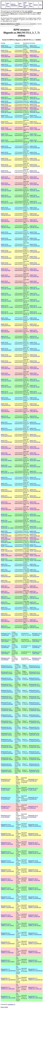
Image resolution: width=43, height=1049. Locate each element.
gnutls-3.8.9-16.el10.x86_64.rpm (35, 514)
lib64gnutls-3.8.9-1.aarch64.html (5, 646)
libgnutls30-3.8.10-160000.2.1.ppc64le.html (7, 870)
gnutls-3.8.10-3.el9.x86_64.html (5, 226)
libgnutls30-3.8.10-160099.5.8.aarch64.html (7, 825)
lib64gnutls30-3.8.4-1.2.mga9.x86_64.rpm (34, 709)
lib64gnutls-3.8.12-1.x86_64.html (6, 640)
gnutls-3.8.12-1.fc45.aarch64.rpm (35, 46)
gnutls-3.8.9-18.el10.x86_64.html (6, 459)
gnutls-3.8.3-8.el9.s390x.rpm (34, 620)
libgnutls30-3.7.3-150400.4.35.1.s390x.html (8, 988)
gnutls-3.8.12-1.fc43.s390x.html (5, 74)
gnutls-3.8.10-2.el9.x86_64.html (5, 337)
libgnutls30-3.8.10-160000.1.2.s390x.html (7, 915)
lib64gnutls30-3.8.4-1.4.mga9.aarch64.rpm (35, 678)
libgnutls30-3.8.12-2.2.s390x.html (6, 807)
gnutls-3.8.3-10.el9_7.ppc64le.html (7, 550)
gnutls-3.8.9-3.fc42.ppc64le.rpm (35, 535)
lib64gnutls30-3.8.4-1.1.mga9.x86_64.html (7, 721)
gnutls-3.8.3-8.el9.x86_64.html (5, 626)
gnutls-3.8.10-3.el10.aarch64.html (6, 146)
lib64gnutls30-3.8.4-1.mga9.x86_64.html (6, 734)
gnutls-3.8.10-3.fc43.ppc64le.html (6, 105)
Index (3, 4)
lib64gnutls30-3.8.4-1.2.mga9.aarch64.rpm (35, 703)
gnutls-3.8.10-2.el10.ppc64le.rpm (35, 251)
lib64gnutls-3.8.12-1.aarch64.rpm (37, 634)
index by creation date (26, 5)
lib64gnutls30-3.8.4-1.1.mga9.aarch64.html (7, 715)
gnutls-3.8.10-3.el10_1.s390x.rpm (35, 128)
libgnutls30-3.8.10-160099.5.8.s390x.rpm (34, 843)
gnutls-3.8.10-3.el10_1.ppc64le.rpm (35, 122)
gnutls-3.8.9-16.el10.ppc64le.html (6, 490)
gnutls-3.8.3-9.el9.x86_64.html (5, 597)
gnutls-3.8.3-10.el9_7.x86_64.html (6, 559)
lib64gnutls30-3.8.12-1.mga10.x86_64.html (6, 672)
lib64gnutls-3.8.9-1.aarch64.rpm (36, 646)
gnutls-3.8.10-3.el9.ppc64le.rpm (34, 214)
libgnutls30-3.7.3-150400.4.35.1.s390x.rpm (35, 988)
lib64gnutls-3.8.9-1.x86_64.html (5, 652)
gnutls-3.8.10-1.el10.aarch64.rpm (35, 343)
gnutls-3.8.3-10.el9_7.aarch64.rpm (35, 545)
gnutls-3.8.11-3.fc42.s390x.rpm (34, 93)
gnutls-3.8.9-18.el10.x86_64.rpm (35, 459)
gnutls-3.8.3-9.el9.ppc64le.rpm (34, 575)
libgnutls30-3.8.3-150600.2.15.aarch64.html (8, 933)
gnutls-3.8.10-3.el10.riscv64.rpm (34, 171)
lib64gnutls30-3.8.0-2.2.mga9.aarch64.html (7, 740)
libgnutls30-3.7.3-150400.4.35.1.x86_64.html (8, 997)
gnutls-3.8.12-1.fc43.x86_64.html (6, 79)
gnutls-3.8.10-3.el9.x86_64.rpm (34, 226)
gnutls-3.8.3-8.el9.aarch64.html (6, 608)
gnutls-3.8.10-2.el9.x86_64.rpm (34, 337)
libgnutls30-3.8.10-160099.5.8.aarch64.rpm (34, 825)
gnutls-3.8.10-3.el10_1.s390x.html (6, 128)
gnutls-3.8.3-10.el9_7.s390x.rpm (35, 554)
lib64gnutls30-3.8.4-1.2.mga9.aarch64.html (7, 703)
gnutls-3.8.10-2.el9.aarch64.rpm (34, 318)
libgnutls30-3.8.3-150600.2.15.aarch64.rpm (35, 933)
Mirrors (36, 4)
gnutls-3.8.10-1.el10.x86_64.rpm (35, 380)
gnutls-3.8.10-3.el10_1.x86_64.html (6, 134)
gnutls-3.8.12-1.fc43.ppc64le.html (6, 69)
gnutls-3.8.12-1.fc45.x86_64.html (6, 60)
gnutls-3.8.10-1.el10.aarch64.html (6, 343)
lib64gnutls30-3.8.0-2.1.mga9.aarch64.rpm (35, 752)
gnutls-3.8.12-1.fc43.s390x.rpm (34, 74)
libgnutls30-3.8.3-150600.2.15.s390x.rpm (34, 951)
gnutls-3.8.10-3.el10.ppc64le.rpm (35, 159)
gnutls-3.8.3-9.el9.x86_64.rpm (34, 597)
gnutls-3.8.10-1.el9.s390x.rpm (34, 410)
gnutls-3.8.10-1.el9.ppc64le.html (6, 404)
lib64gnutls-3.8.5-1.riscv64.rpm (36, 658)
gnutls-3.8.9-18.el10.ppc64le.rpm (35, 435)
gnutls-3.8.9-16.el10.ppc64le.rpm (35, 490)
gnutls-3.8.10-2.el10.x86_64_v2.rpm (35, 306)
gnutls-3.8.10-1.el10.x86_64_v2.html (7, 392)
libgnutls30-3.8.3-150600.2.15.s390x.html (7, 951)
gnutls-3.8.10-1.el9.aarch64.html (6, 398)
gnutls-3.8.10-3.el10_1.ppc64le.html (7, 122)
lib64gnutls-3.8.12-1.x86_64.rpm (37, 640)
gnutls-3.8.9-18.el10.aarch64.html (6, 422)
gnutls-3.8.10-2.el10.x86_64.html (6, 288)
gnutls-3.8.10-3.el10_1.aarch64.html (7, 116)
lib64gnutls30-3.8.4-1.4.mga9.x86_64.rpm (34, 685)
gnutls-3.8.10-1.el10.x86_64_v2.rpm (35, 392)
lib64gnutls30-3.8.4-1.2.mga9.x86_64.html (7, 709)
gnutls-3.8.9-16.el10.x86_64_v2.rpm (36, 527)
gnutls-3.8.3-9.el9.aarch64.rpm (34, 564)
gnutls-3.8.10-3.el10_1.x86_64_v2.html (7, 140)
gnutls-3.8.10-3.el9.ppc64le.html (6, 214)
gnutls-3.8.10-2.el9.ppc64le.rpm (34, 324)
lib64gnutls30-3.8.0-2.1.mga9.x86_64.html (7, 758)
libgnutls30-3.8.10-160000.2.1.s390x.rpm (34, 879)
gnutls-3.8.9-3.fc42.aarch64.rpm (35, 531)
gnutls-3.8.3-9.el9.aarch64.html (6, 564)
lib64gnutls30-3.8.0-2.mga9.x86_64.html (6, 770)
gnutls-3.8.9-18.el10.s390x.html (6, 447)
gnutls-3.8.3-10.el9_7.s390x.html (6, 554)
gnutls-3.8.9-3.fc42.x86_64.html (6, 541)
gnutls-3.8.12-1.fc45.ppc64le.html (6, 51)
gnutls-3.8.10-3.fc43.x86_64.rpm (35, 111)
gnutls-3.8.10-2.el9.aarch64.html (6, 318)
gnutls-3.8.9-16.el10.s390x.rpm (34, 502)
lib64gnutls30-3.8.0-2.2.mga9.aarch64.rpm (35, 740)
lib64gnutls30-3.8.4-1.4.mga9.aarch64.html (7, 678)
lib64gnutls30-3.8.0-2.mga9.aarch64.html (6, 764)
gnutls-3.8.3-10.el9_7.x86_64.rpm (35, 559)
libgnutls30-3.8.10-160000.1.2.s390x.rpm (34, 915)
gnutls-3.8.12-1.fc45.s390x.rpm (34, 55)
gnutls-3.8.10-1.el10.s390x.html (5, 367)
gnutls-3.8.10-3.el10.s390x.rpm (34, 177)
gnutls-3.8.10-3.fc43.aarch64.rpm (35, 101)
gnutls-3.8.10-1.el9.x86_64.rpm (34, 416)
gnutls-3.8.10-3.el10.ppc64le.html (6, 159)
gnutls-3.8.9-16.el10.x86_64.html (6, 514)
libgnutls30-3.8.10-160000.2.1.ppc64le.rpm (34, 870)
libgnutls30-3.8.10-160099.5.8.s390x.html (7, 843)
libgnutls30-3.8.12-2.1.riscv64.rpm (33, 816)
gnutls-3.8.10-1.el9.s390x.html (5, 410)
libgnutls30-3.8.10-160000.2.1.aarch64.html (7, 861)
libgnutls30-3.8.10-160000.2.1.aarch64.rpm (34, 861)
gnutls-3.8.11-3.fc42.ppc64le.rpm (35, 88)
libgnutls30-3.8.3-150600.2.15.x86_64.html (7, 960)
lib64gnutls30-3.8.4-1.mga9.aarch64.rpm (34, 728)
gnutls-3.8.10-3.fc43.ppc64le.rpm (35, 105)
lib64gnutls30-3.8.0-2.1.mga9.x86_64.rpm (34, 758)
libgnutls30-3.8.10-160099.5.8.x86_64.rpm (34, 852)
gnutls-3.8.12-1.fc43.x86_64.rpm (35, 79)
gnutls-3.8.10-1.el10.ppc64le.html (6, 355)
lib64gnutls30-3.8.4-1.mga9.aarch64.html (6, 728)
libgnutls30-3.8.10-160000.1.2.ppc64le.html (7, 906)
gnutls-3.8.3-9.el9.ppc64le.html (6, 575)
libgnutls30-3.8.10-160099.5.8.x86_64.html (7, 852)
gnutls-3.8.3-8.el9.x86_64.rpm (34, 626)
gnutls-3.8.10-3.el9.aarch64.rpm (34, 208)
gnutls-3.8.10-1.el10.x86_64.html (6, 380)
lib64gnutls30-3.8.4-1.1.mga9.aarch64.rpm (35, 715)
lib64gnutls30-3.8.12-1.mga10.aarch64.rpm (34, 666)
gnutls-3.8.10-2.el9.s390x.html (5, 330)
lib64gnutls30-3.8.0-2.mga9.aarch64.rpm (34, 764)
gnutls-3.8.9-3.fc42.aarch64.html (6, 531)
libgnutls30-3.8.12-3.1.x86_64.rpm (33, 789)
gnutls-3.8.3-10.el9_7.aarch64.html (7, 545)
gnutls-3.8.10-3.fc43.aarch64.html (6, 101)
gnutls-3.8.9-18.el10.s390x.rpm (34, 447)
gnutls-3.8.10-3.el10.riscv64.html (6, 171)
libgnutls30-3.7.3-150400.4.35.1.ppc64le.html (8, 978)
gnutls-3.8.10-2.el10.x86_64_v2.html (7, 306)
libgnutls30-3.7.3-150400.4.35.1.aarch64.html (8, 969)
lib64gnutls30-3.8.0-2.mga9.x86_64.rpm (34, 770)
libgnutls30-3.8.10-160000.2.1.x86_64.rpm (34, 888)
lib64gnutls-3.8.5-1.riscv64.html (5, 658)
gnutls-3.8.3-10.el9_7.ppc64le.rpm (35, 550)
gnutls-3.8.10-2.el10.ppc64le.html (6, 251)
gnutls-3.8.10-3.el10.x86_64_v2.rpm (35, 202)
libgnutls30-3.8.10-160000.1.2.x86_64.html (7, 924)
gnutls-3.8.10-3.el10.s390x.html (5, 177)
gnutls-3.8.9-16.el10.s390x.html (6, 502)
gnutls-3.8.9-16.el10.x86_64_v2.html (7, 527)
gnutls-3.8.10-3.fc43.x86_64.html (6, 111)
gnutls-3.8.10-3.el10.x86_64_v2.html (7, 202)
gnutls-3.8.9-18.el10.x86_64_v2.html (7, 472)
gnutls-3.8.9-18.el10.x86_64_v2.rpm (36, 472)
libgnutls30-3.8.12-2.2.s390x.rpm (33, 807)
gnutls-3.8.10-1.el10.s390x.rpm (34, 367)
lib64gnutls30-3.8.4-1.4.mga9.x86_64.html (7, 685)
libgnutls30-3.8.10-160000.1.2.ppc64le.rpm (34, 906)
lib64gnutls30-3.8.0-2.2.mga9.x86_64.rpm (34, 746)
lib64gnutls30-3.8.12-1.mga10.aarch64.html (7, 666)
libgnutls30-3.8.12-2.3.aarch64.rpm (33, 798)
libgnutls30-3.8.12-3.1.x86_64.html (6, 789)
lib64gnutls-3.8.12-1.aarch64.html (6, 634)
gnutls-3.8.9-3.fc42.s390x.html (5, 538)
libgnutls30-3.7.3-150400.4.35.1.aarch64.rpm (35, 969)
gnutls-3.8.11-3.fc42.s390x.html (5, 93)
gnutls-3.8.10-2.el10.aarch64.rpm (35, 232)
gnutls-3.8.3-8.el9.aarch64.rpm (34, 608)
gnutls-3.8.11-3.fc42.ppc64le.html (6, 88)
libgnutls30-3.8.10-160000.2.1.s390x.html (7, 879)
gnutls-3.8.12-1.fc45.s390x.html (5, 55)
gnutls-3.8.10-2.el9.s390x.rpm (34, 330)
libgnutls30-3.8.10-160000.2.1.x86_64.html (7, 888)
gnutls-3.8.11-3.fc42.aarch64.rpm (35, 83)
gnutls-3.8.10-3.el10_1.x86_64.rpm (35, 134)
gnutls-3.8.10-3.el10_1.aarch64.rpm (35, 116)
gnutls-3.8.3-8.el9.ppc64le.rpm (34, 614)
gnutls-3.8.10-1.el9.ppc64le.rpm (34, 404)
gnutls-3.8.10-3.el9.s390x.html (5, 220)
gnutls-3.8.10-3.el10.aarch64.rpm (35, 146)
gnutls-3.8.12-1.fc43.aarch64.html (6, 65)
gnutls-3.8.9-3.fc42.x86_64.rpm (35, 541)
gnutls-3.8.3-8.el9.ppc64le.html (6, 614)
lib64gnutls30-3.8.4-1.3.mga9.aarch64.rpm (35, 691)
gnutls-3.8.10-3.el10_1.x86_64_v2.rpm (36, 140)
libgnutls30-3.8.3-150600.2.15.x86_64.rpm (34, 960)
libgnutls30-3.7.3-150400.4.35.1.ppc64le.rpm (35, 978)
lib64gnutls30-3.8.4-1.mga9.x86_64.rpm (34, 734)
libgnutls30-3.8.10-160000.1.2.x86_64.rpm (34, 924)
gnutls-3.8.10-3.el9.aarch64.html (6, 208)
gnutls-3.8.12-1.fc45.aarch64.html (6, 46)
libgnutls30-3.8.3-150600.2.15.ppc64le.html (8, 942)
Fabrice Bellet (4, 1007)
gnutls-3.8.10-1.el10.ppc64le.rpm (35, 355)
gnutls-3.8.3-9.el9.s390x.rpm (34, 586)
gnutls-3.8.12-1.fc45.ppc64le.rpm (35, 51)
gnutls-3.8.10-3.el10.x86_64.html (6, 189)
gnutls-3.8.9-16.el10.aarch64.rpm (35, 478)
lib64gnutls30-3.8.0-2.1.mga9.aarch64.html (7, 752)
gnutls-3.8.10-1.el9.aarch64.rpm (34, 398)
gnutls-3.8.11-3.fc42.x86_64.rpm (35, 97)
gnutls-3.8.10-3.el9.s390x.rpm (34, 220)
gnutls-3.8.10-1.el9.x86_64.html (5, 416)
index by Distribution (14, 4)
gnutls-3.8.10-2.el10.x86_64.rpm (35, 288)
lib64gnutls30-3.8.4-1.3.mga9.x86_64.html (7, 697)
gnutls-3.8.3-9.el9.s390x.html (5, 586)
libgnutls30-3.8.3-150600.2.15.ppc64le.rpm (35, 942)
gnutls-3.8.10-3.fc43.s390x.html (5, 108)
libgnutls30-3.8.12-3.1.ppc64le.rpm (33, 780)
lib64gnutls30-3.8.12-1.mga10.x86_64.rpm (34, 672)
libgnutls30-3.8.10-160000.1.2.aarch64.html (7, 897)
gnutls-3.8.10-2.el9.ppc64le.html (6, 324)
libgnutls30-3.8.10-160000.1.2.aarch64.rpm (34, 897)
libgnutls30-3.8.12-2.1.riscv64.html (6, 816)
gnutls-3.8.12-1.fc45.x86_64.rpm (35, 60)
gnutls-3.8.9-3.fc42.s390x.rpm (34, 538)
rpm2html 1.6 (11, 1004)
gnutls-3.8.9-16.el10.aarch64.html (6, 478)
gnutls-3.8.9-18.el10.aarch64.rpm (35, 422)
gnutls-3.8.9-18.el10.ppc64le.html (6, 435)
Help (40, 4)
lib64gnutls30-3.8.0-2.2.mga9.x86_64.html (7, 746)
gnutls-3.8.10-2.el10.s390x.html (5, 269)
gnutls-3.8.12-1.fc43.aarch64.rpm (35, 65)
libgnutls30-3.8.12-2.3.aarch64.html (6, 798)
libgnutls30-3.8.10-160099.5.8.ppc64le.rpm (34, 834)
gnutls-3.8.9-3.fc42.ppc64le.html (6, 535)
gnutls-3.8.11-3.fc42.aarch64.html (6, 83)
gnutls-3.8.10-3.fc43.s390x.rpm (34, 108)
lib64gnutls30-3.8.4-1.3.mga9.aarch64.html (7, 691)
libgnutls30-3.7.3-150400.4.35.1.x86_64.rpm (35, 997)
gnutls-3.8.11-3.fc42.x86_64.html (6, 97)
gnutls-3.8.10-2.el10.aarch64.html (6, 232)
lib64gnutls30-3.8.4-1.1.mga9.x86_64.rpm (34, 721)
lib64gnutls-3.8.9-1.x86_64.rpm (36, 652)
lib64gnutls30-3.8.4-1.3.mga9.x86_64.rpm (34, 697)
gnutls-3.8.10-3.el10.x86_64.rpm (35, 189)
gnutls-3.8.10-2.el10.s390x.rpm (34, 269)
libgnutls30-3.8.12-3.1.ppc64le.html (6, 780)
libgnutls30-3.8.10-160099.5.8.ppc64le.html (7, 834)
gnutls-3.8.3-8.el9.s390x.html (5, 620)
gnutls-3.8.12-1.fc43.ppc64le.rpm (35, 69)
